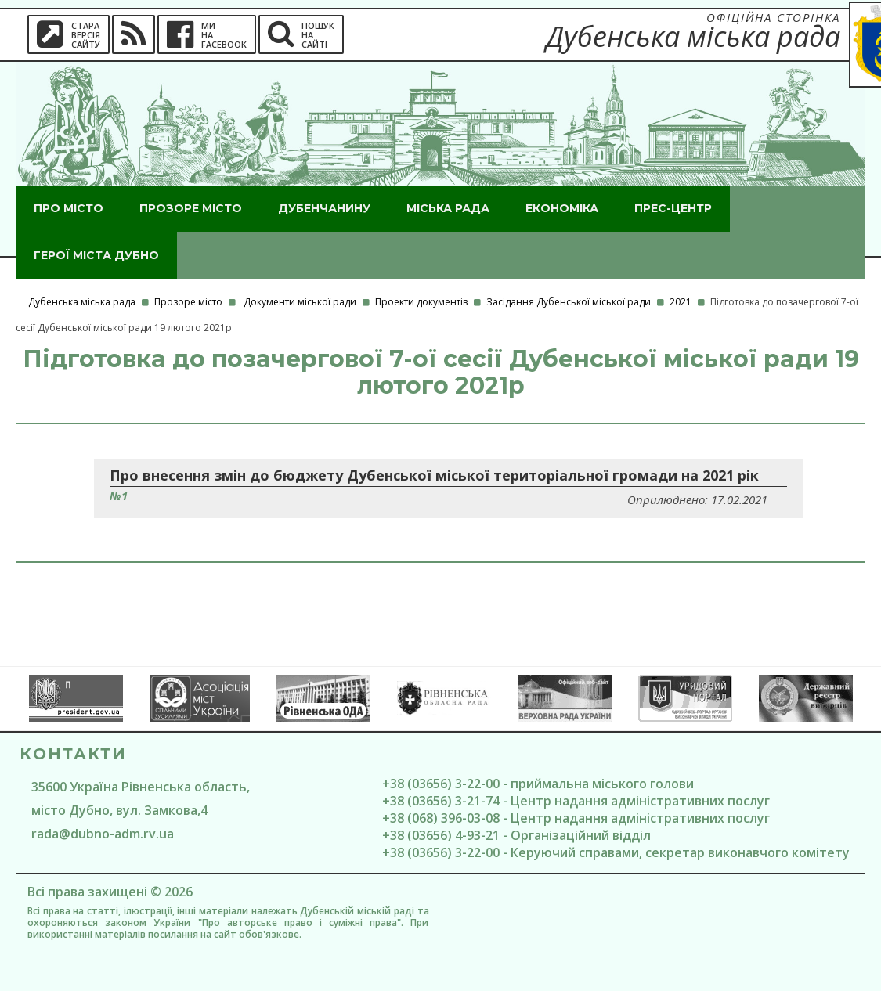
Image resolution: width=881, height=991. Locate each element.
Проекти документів (421, 301)
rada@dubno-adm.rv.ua (102, 833)
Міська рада (447, 208)
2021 (680, 301)
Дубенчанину (324, 208)
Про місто (68, 208)
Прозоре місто (190, 208)
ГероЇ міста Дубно (96, 255)
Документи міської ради (300, 301)
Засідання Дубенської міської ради (568, 301)
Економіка (561, 208)
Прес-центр (673, 208)
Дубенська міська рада (81, 301)
